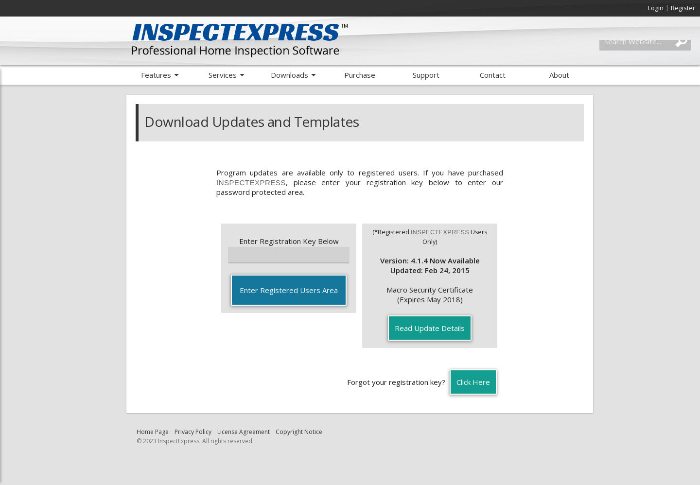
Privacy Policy (193, 432)
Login (656, 7)
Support (426, 75)
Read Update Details (430, 328)
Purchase (359, 75)
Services (223, 75)
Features (156, 75)
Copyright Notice (299, 432)
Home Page (153, 432)
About (559, 75)
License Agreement (243, 432)
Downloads (289, 75)
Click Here (473, 382)
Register (683, 7)
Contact (493, 75)
